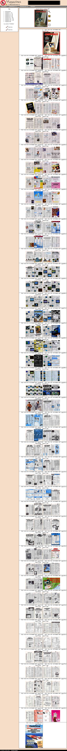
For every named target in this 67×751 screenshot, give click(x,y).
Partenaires (33, 6)
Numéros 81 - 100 (9, 17)
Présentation (8, 11)
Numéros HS (8, 21)
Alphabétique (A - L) (13, 6)
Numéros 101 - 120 (9, 19)
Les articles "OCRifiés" (9, 23)
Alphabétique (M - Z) (24, 6)
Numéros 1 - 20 (8, 12)
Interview (10, 27)
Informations (3, 6)
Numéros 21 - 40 (9, 14)
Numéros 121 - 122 (9, 20)
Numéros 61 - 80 (9, 16)
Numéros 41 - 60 (9, 15)
